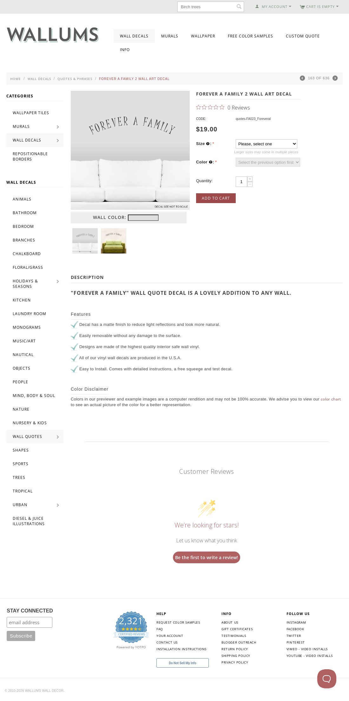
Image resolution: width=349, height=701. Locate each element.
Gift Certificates (237, 629)
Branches (24, 240)
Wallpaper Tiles (31, 113)
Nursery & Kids (30, 423)
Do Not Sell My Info (182, 663)
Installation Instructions (181, 649)
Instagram (296, 622)
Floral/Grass (28, 267)
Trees (19, 477)
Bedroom (23, 226)
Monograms (27, 327)
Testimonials (233, 635)
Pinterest (295, 642)
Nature (21, 409)
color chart (331, 399)
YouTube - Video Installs (309, 655)
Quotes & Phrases (74, 78)
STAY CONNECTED (30, 610)
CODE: (201, 119)
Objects (21, 368)
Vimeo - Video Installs (307, 649)
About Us (229, 622)
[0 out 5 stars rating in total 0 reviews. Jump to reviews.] (223, 107)
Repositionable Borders (30, 156)
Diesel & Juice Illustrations (29, 521)
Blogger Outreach (238, 642)
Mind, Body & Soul (34, 395)
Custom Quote (303, 36)
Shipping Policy (235, 655)
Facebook (295, 629)
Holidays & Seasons (25, 283)
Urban (20, 504)
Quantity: (204, 180)
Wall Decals (134, 36)
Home (15, 78)
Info (125, 49)
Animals (22, 199)
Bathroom (25, 212)
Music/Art (24, 341)
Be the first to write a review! (206, 557)
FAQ (159, 629)
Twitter (293, 635)
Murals (169, 36)
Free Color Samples (250, 36)
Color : (205, 162)
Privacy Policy (234, 662)
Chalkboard (27, 253)
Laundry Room (29, 313)
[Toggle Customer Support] (326, 678)
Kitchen (22, 300)
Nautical (23, 354)
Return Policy (234, 649)
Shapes (21, 450)
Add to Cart (216, 198)
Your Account (169, 635)
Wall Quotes (27, 436)
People (20, 382)
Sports (21, 463)
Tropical (23, 491)
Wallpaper (203, 36)
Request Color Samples (178, 622)
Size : (204, 143)
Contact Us (167, 642)
